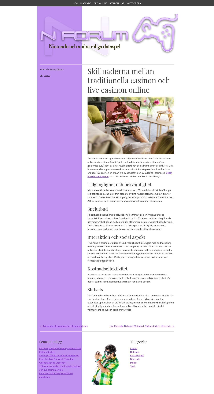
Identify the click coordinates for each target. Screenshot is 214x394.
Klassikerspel (137, 355)
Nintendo (85, 3)
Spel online (100, 3)
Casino (47, 75)
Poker (133, 362)
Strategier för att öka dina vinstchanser (59, 355)
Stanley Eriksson (56, 69)
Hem (75, 3)
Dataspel (134, 351)
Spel (132, 366)
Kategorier (133, 3)
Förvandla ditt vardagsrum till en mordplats (64, 326)
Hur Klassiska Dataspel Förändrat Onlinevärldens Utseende (142, 326)
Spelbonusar (117, 3)
